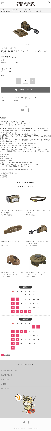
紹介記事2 (3, 177)
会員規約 (3, 384)
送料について (5, 379)
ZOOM (27, 44)
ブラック (7, 71)
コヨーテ (7, 69)
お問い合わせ (5, 388)
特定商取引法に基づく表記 (9, 370)
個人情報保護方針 (6, 375)
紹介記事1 (3, 175)
